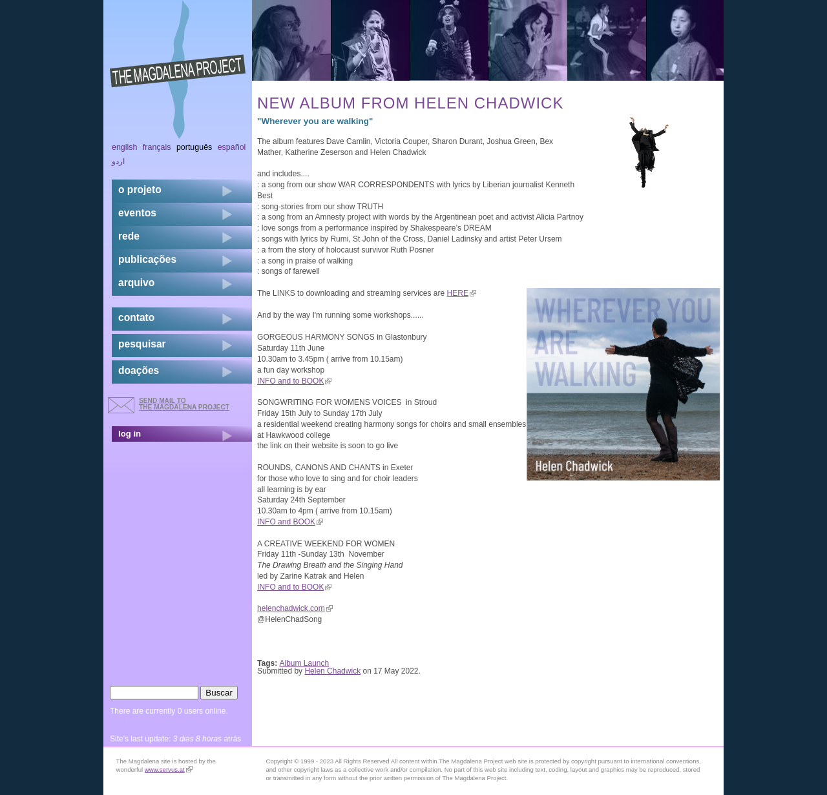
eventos (137, 212)
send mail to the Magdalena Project (184, 404)
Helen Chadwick (332, 671)
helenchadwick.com (295, 608)
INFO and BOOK (290, 521)
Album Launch (305, 663)
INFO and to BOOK (294, 381)
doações (138, 370)
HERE (461, 293)
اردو (118, 161)
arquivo (136, 282)
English (125, 147)
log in (129, 434)
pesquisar (142, 343)
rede (129, 236)
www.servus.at (169, 769)
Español (232, 147)
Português (194, 147)
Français (157, 147)
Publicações (147, 259)
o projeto (140, 189)
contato (136, 317)
